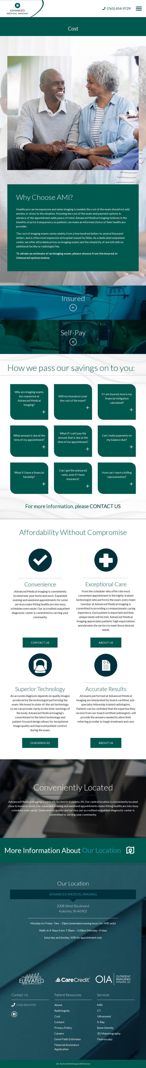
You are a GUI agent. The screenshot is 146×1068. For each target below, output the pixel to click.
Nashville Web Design (69, 1064)
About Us (106, 642)
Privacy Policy (63, 1027)
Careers (59, 1033)
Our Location (102, 850)
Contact (59, 1022)
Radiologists (62, 1010)
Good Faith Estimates (67, 1039)
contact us (105, 506)
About (58, 1005)
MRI (100, 1005)
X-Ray (101, 1022)
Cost (57, 1016)
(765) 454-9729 (23, 1005)
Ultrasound (104, 1016)
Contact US (40, 642)
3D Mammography (108, 1033)
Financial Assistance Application (66, 1047)
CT (99, 1010)
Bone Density (105, 1027)
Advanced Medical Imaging (73, 894)
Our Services (40, 742)
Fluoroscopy (104, 1039)
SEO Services (85, 1064)
